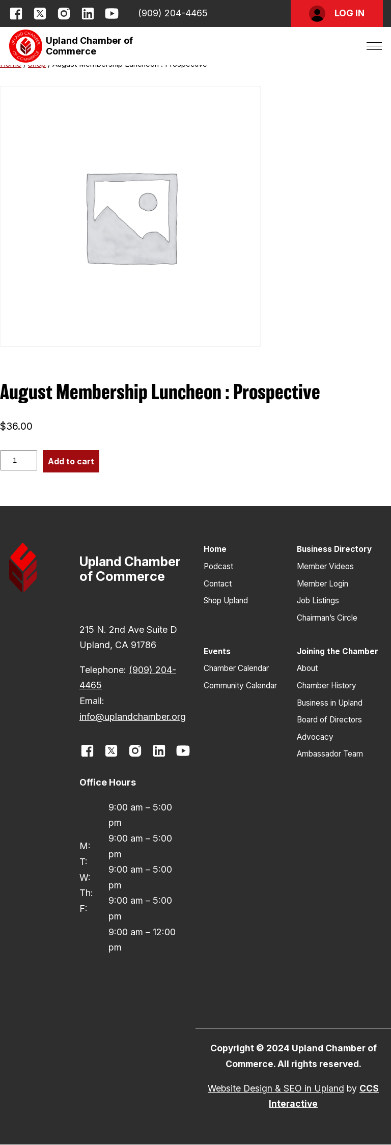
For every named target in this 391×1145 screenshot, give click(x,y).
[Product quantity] (18, 460)
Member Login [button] (322, 584)
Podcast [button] (218, 566)
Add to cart (71, 461)
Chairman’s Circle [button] (327, 618)
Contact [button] (218, 584)
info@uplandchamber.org (132, 716)
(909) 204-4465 (173, 13)
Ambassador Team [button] (330, 754)
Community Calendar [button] (240, 685)
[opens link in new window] (16, 13)
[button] (337, 13)
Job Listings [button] (318, 600)
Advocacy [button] (315, 737)
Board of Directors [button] (329, 719)
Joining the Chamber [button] (337, 651)
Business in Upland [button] (329, 703)
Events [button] (217, 651)
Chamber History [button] (326, 685)
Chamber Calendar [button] (236, 668)
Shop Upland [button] (226, 600)
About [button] (307, 668)
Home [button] (215, 549)
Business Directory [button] (334, 549)
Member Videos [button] (325, 566)
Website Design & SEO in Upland (276, 1088)
